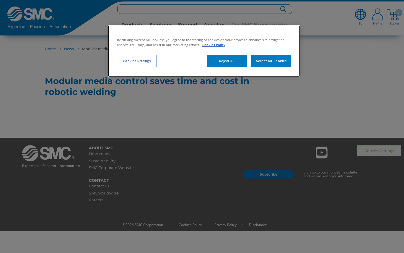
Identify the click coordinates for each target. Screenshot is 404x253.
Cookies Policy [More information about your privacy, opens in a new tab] (213, 45)
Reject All (227, 61)
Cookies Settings (137, 61)
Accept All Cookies (271, 61)
